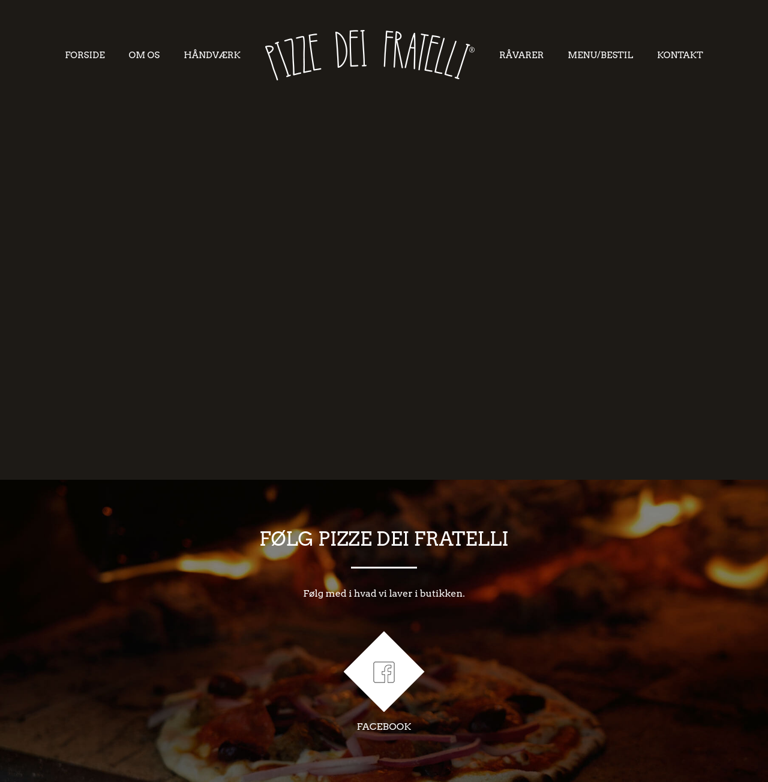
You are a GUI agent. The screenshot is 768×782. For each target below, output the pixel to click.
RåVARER (521, 55)
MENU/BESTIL (600, 55)
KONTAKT (680, 55)
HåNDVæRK (212, 55)
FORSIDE (84, 55)
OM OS (144, 55)
